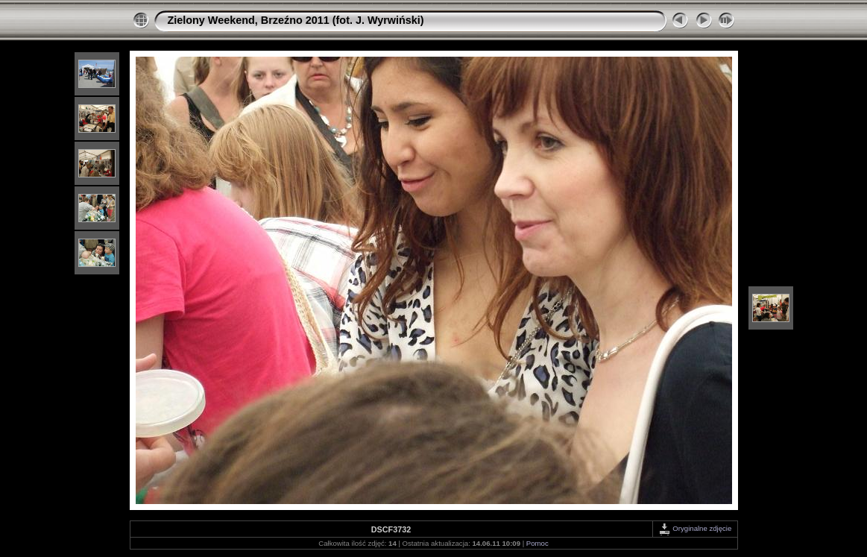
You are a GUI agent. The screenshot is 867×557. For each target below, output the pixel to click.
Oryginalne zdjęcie (695, 528)
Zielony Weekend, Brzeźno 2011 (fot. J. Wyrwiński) (296, 20)
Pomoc (537, 543)
